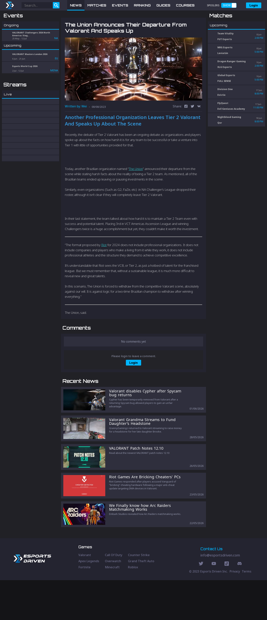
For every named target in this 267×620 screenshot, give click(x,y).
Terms (246, 611)
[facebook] (186, 126)
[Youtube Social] (214, 604)
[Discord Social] (226, 604)
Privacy (235, 611)
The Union (136, 189)
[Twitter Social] (201, 604)
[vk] (199, 126)
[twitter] (192, 126)
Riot (104, 264)
